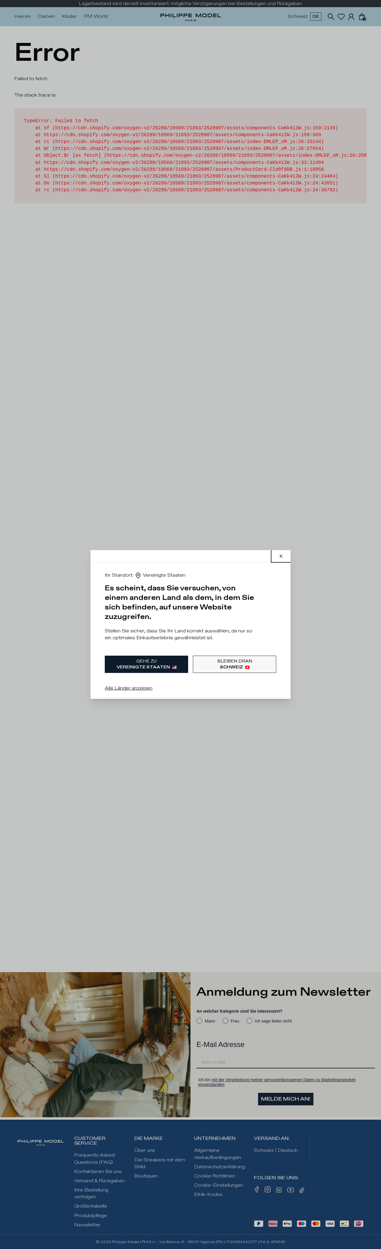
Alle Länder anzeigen (128, 688)
